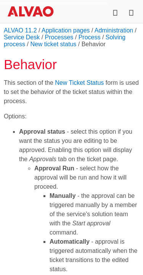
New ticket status (53, 44)
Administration (114, 30)
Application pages (66, 30)
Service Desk (22, 37)
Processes (59, 37)
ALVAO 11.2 (20, 30)
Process (90, 37)
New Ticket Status (79, 82)
